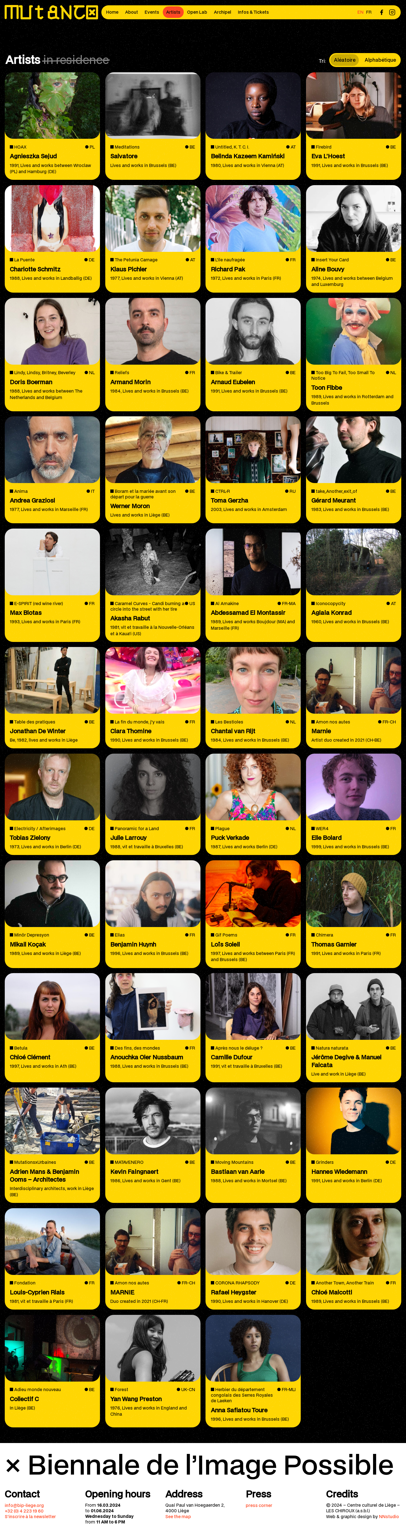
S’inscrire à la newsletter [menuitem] (30, 1516)
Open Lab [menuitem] (197, 12)
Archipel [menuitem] (222, 12)
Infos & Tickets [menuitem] (253, 12)
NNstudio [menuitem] (389, 1516)
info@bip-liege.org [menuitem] (24, 1505)
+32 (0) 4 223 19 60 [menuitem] (24, 1511)
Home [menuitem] (112, 12)
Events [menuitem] (152, 12)
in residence (76, 59)
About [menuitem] (131, 12)
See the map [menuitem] (178, 1516)
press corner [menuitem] (259, 1505)
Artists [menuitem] (173, 12)
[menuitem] (381, 12)
